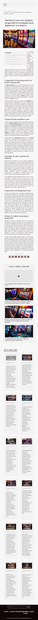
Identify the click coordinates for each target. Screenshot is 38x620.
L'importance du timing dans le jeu (11, 61)
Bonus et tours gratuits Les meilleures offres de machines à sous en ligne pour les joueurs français (18, 321)
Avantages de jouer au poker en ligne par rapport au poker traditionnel (17, 339)
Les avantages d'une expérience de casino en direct (18, 284)
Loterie (12, 611)
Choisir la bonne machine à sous (11, 57)
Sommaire (8, 53)
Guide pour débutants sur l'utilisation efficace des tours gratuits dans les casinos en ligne (18, 302)
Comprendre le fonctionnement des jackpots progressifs (15, 55)
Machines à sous (11, 10)
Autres (32, 611)
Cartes (6, 611)
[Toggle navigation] (5, 4)
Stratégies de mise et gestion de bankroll (13, 59)
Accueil (4, 10)
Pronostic (18, 611)
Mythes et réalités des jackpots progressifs (13, 64)
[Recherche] (17, 607)
